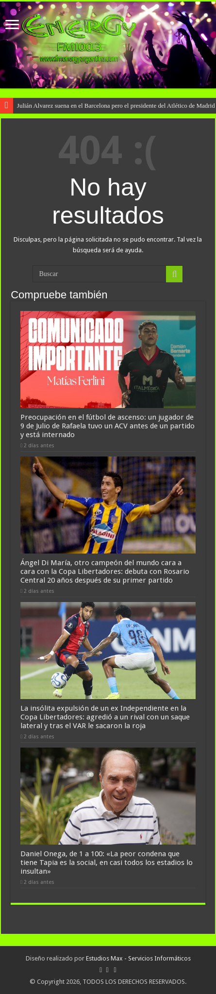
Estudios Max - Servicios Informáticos (138, 958)
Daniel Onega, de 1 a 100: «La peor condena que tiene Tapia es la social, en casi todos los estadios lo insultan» (106, 862)
